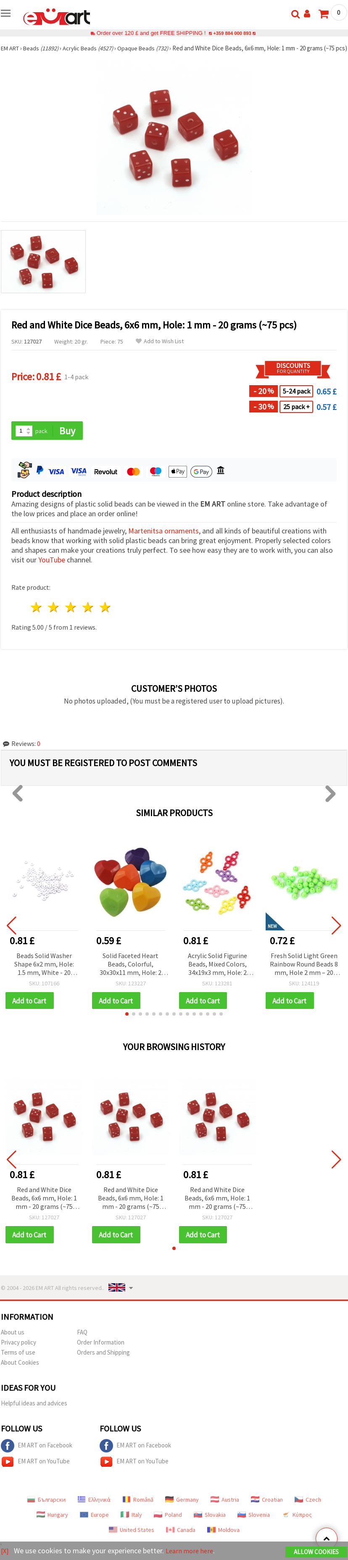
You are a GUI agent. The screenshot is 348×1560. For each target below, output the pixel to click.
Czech (308, 1509)
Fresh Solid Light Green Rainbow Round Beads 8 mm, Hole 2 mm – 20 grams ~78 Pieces (304, 973)
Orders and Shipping (103, 1362)
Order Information (100, 1352)
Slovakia (210, 1524)
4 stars (88, 616)
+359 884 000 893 (232, 33)
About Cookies (20, 1372)
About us (12, 1342)
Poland (168, 1524)
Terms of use (18, 1362)
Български (46, 1509)
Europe (94, 1524)
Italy (131, 1524)
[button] (127, 1023)
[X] (5, 1551)
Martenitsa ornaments (163, 539)
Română (137, 1509)
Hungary (52, 1524)
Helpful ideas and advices (34, 1413)
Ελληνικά (94, 1509)
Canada (180, 1539)
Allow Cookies (316, 1552)
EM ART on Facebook (36, 1455)
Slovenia (253, 1524)
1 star (36, 616)
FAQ (82, 1342)
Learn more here (192, 1551)
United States (131, 1539)
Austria (225, 1509)
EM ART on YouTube (35, 1471)
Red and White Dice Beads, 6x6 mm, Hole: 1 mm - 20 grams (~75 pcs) (44, 1208)
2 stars (54, 616)
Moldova (223, 1539)
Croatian (267, 1509)
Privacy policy (18, 1352)
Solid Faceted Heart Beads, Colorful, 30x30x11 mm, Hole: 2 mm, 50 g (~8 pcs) (130, 973)
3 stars (71, 616)
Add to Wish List (160, 349)
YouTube (51, 568)
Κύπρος (297, 1524)
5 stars (105, 616)
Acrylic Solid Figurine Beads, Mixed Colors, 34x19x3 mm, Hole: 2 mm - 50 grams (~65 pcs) (217, 973)
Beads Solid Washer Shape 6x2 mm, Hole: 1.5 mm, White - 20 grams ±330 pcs (44, 973)
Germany (182, 1509)
